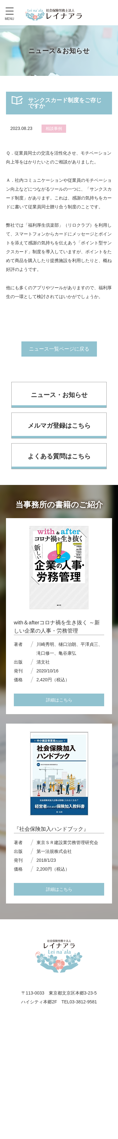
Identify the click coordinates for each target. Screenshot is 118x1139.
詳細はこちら (59, 699)
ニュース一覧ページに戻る (59, 349)
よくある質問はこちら (59, 456)
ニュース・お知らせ (59, 394)
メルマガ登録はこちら (59, 425)
